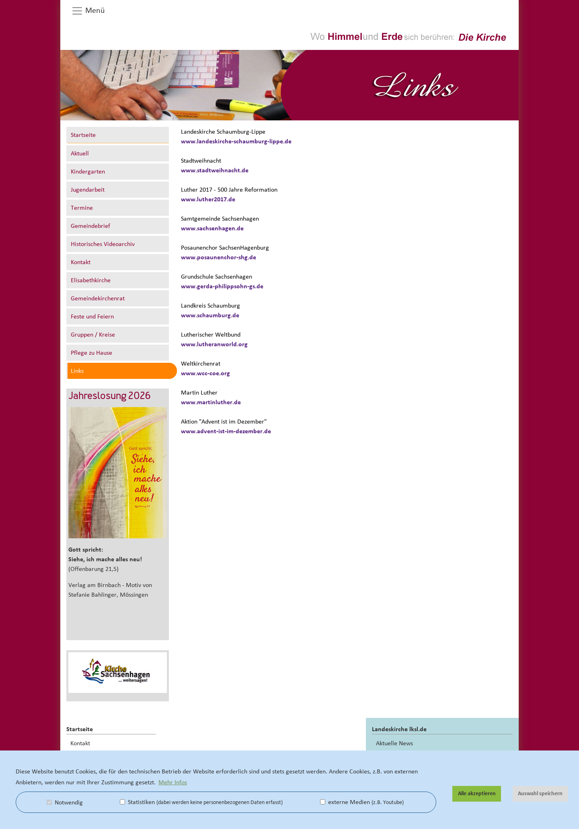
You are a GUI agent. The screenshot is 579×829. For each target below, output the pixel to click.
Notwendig (65, 802)
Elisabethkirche (91, 280)
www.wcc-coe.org (205, 373)
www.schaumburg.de (210, 315)
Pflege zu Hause (91, 352)
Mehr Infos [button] (172, 782)
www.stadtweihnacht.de (214, 170)
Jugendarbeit (88, 189)
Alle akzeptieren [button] (477, 793)
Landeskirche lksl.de (399, 729)
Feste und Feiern (92, 316)
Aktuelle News (394, 743)
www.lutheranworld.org (214, 344)
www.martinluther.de (211, 402)
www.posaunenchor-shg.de (218, 257)
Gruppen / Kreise (93, 334)
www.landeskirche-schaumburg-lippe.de (236, 141)
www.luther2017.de (208, 199)
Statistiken (201, 802)
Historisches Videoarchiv (103, 244)
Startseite (83, 135)
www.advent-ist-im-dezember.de (226, 431)
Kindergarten (88, 171)
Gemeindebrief (90, 226)
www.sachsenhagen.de (212, 228)
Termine (82, 208)
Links (77, 371)
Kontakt (80, 262)
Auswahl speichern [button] (540, 793)
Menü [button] (88, 11)
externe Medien (362, 802)
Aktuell (80, 153)
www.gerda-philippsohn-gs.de (222, 286)
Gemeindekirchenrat (98, 298)
